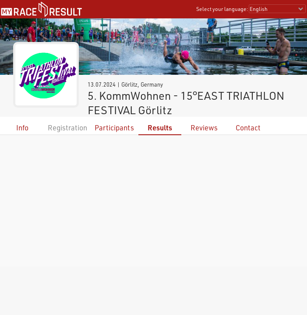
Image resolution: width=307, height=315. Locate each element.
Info (22, 127)
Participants (114, 127)
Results (160, 127)
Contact (248, 127)
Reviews (204, 127)
